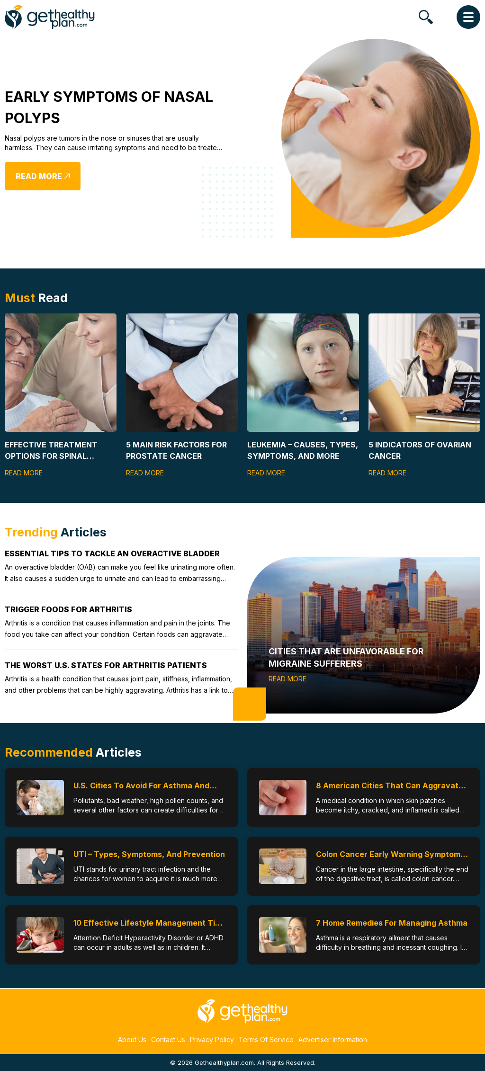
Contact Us (168, 1039)
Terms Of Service (266, 1039)
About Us (132, 1039)
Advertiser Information (332, 1039)
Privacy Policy (212, 1039)
